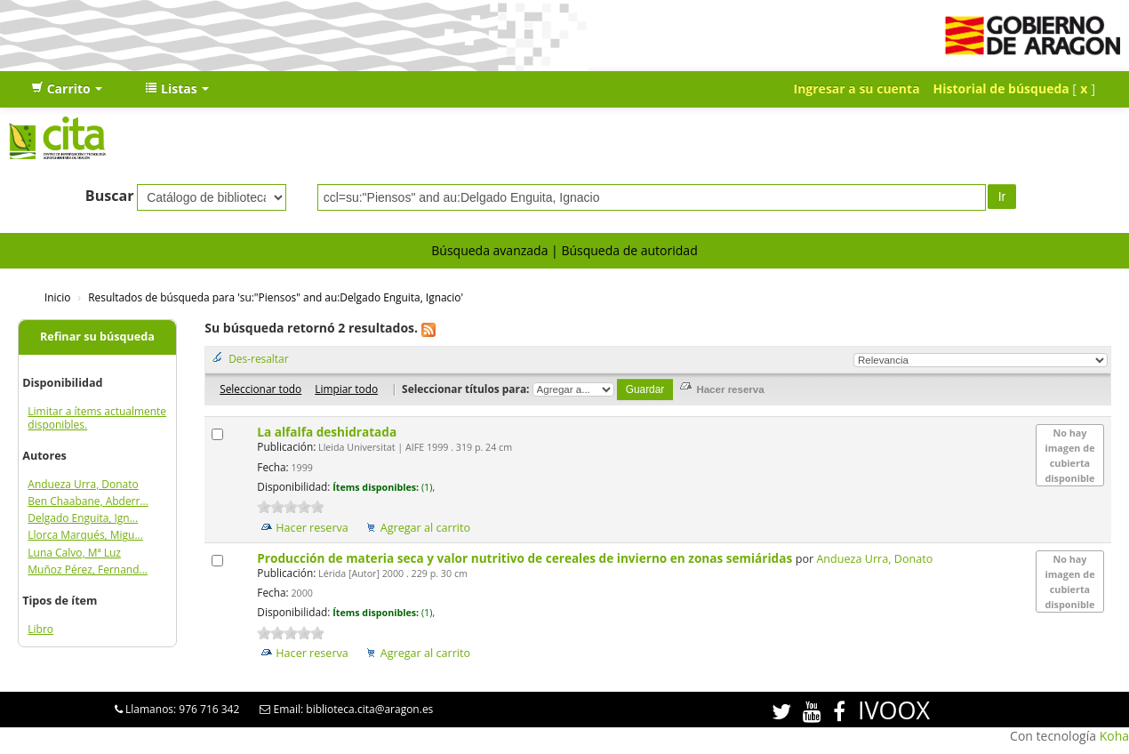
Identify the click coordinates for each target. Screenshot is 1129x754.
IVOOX (894, 710)
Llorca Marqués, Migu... (85, 534)
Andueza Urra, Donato (83, 484)
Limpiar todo (346, 388)
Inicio (57, 297)
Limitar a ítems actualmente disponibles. (97, 418)
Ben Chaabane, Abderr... (88, 501)
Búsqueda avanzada (489, 250)
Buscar (109, 196)
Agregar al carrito (425, 527)
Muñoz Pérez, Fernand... (88, 569)
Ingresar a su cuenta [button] (857, 88)
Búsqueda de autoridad (629, 250)
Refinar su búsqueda (97, 336)
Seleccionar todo (260, 388)
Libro (40, 629)
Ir (1002, 196)
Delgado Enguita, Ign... (83, 517)
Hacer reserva (312, 527)
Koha (1114, 735)
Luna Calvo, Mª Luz (74, 552)
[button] (67, 89)
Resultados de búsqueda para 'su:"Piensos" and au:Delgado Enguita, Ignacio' (275, 297)
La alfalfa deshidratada (328, 431)
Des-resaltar (258, 358)
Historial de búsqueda (1001, 88)
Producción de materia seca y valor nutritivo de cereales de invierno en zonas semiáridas (526, 557)
